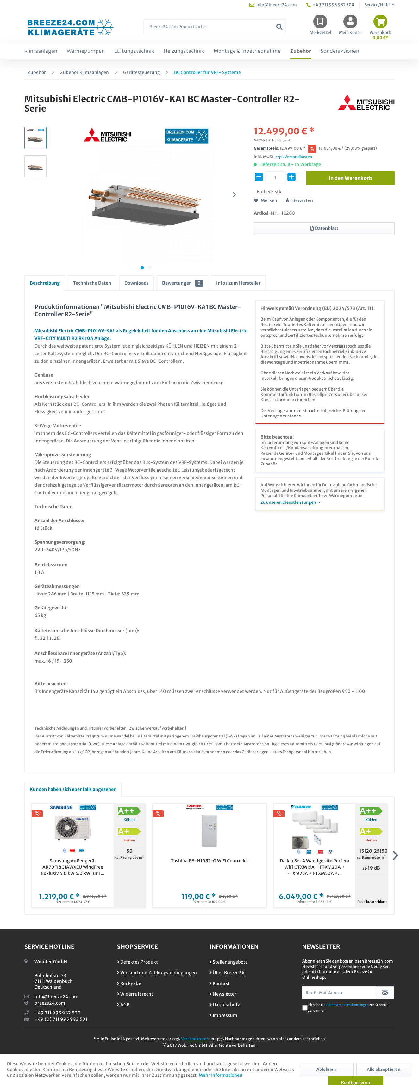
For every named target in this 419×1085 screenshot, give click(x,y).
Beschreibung (45, 283)
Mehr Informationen (220, 1075)
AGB (123, 1005)
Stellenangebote (229, 962)
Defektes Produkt (137, 962)
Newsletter (223, 994)
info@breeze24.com (56, 997)
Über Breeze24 (227, 973)
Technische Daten (92, 283)
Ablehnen (326, 1069)
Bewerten (299, 200)
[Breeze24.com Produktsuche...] (214, 26)
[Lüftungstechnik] (134, 51)
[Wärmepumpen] (86, 51)
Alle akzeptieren (383, 1069)
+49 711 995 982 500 (57, 1013)
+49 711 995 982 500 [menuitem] (330, 5)
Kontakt (220, 983)
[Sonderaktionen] (340, 51)
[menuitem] (214, 29)
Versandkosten (195, 1038)
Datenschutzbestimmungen (347, 1005)
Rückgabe (129, 983)
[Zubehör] (300, 51)
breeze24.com (49, 1003)
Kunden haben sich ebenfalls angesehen (73, 789)
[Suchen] (279, 26)
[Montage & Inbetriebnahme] (247, 51)
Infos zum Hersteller (238, 283)
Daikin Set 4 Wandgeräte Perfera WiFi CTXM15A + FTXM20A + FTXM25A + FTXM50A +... (314, 867)
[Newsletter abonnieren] (385, 992)
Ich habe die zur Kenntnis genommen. (348, 1008)
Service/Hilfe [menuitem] (377, 5)
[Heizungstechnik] (184, 51)
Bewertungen (182, 283)
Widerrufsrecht (135, 994)
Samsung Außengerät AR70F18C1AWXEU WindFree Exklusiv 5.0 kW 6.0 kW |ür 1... (72, 867)
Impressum (223, 1015)
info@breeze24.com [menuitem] (273, 5)
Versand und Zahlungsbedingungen (157, 973)
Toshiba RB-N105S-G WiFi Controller (209, 861)
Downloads (136, 283)
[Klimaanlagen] (40, 51)
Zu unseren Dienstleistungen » (290, 502)
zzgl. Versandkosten (293, 156)
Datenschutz (225, 1005)
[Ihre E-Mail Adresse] (339, 992)
